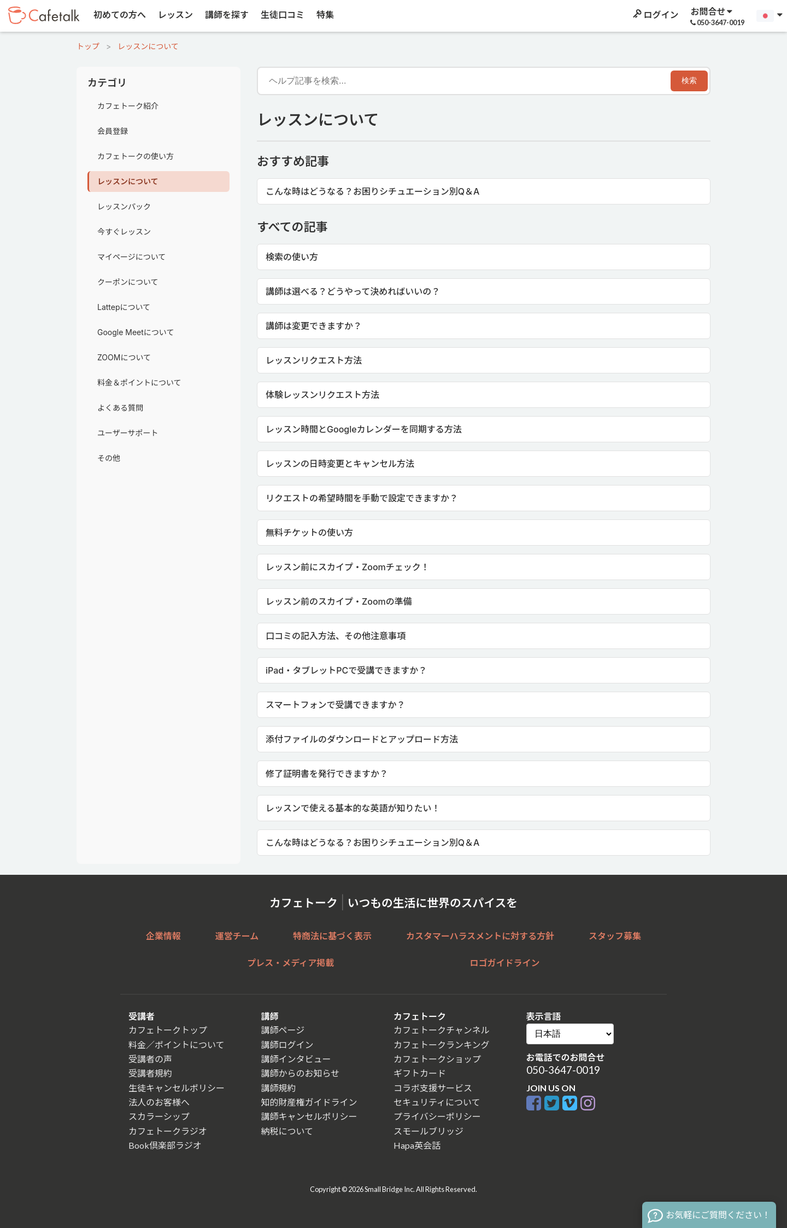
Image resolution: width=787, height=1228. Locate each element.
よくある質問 (120, 407)
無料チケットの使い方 (309, 532)
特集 (324, 14)
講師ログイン (287, 1044)
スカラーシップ (159, 1116)
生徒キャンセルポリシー (176, 1088)
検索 (689, 80)
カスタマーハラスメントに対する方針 (480, 936)
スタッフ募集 (615, 936)
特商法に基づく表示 (332, 936)
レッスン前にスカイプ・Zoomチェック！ (348, 567)
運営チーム (237, 936)
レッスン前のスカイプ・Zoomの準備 (339, 601)
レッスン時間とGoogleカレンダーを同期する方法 (364, 429)
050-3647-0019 (563, 1069)
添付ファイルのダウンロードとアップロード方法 (362, 739)
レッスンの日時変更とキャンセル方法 (340, 463)
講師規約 (278, 1088)
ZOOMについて (124, 357)
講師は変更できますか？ (314, 325)
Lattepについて (123, 307)
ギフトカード (419, 1073)
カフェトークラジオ (167, 1131)
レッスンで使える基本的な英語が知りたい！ (353, 808)
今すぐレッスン (124, 231)
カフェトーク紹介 (127, 105)
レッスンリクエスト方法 (314, 360)
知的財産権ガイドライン (309, 1102)
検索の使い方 (292, 257)
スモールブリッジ (428, 1131)
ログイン (654, 14)
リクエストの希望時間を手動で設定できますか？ (362, 498)
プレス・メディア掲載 (290, 962)
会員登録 (112, 131)
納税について (287, 1131)
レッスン (174, 14)
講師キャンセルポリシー (309, 1116)
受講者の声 (150, 1059)
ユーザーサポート (127, 432)
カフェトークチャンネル (441, 1030)
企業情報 (163, 936)
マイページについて (131, 256)
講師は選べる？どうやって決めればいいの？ (353, 291)
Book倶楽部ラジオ (165, 1145)
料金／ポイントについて (176, 1044)
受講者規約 (150, 1073)
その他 (108, 458)
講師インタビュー (296, 1059)
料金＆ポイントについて (139, 382)
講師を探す (226, 14)
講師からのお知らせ (300, 1073)
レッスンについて (148, 46)
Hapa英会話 (417, 1145)
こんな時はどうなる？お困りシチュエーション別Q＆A (372, 191)
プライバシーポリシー (437, 1116)
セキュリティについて (436, 1102)
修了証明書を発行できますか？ (327, 773)
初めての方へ (119, 14)
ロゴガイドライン (505, 962)
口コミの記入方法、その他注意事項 (336, 635)
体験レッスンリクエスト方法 (322, 394)
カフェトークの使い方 (135, 156)
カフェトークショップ (437, 1059)
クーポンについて (127, 281)
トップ (88, 46)
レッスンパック (124, 206)
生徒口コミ (281, 14)
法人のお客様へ (159, 1102)
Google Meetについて (135, 332)
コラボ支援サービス (432, 1088)
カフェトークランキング (441, 1044)
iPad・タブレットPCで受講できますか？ (346, 670)
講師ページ (283, 1030)
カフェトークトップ (167, 1030)
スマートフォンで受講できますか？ (336, 704)
